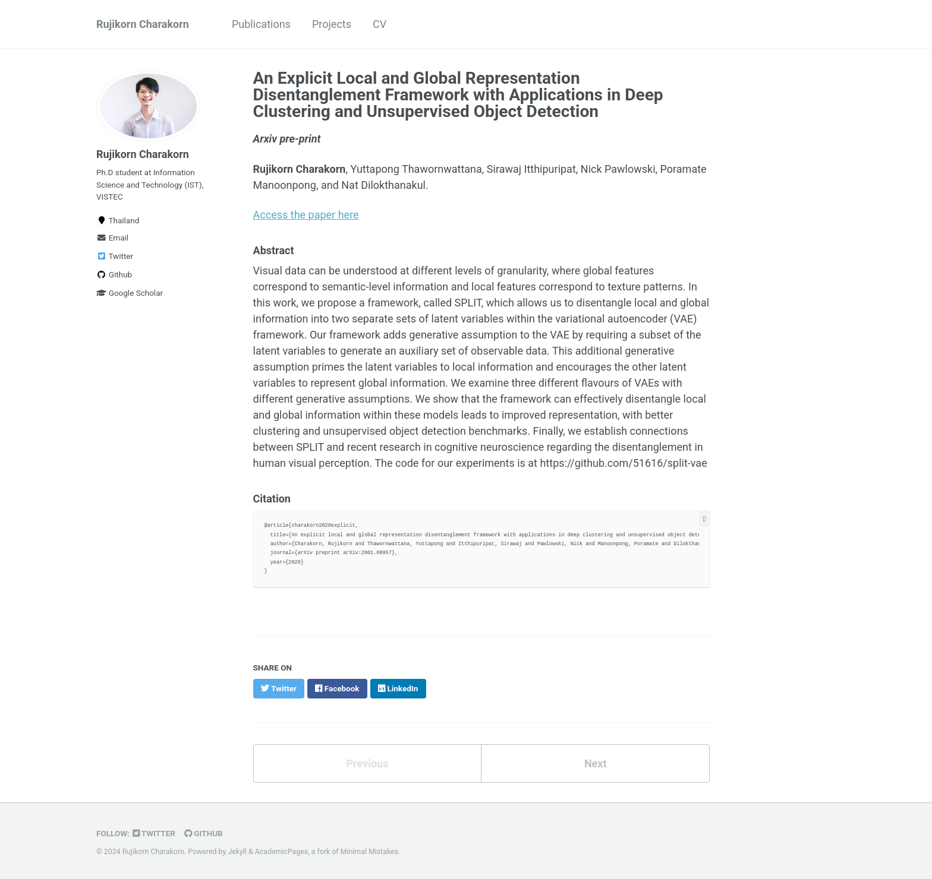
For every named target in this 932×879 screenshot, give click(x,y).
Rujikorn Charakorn (142, 24)
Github (114, 274)
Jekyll (237, 852)
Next (595, 763)
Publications (261, 24)
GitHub (203, 833)
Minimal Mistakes (369, 852)
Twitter (114, 256)
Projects (331, 24)
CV (379, 24)
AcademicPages (281, 852)
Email (112, 237)
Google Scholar (129, 293)
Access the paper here (306, 214)
